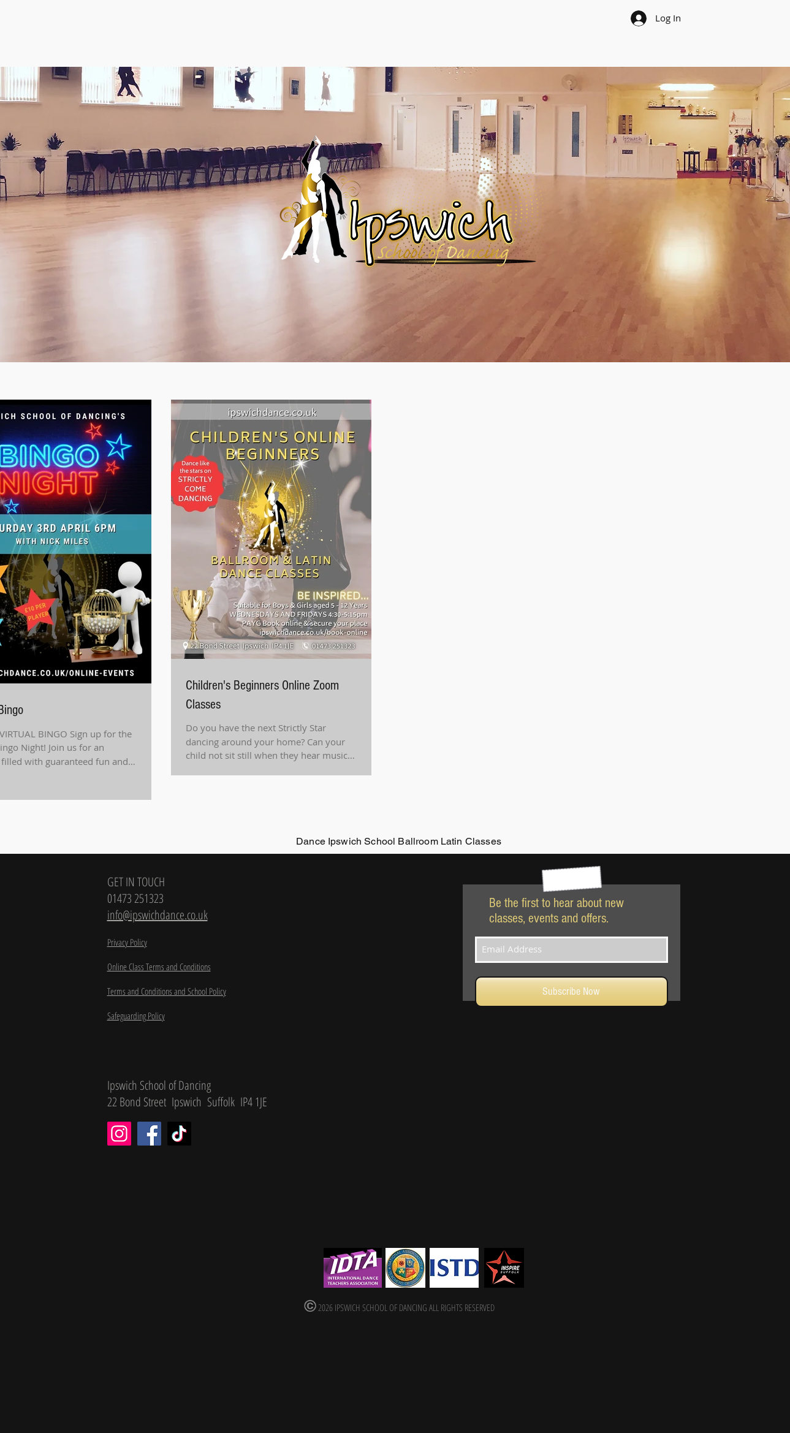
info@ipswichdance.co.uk (157, 915)
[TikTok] (179, 1134)
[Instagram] (119, 1134)
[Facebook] (149, 1134)
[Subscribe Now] (571, 991)
